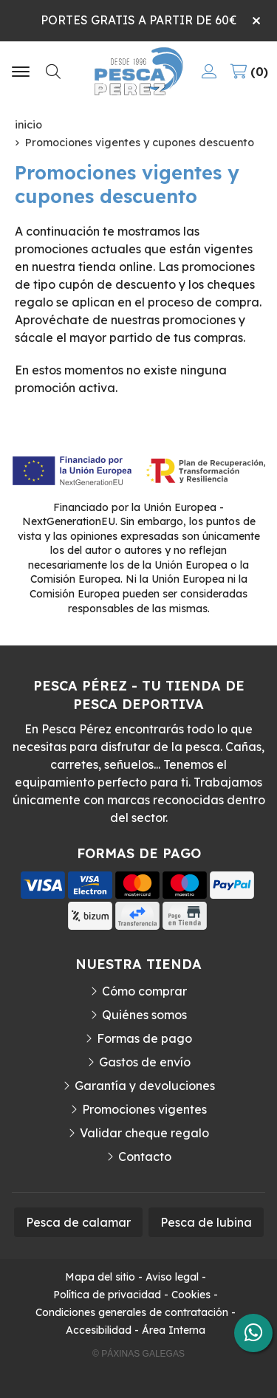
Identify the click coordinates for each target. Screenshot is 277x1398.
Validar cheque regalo (144, 1132)
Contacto (144, 1156)
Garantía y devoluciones (145, 1085)
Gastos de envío (145, 1062)
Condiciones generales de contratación (131, 1312)
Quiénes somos (144, 1014)
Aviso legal (172, 1277)
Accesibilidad (98, 1330)
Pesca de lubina (206, 1222)
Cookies (191, 1294)
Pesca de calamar (78, 1222)
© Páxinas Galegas (138, 1354)
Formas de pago (144, 1038)
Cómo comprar (144, 991)
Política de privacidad (107, 1294)
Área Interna (173, 1330)
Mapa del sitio (100, 1277)
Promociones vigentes (144, 1109)
